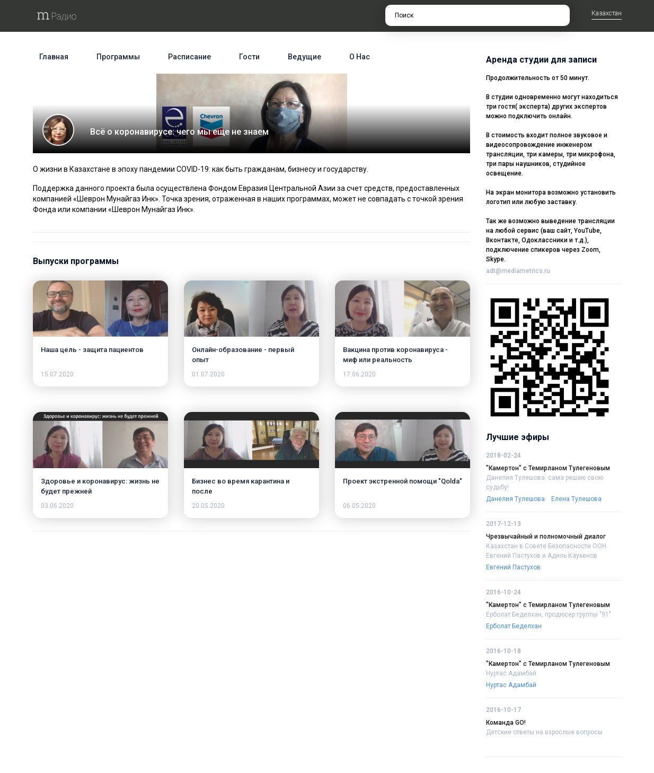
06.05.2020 (359, 506)
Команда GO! (506, 722)
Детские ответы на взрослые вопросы (544, 732)
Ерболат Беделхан (514, 626)
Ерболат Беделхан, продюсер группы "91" (548, 614)
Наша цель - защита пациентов (92, 350)
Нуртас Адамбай (511, 673)
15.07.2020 (57, 374)
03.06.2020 (57, 506)
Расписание (189, 56)
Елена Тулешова (576, 499)
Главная (53, 56)
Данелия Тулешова (515, 499)
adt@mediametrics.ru (518, 271)
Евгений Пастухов (513, 567)
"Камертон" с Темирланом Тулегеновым (548, 468)
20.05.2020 (208, 506)
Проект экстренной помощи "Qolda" (402, 481)
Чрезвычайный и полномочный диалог (546, 536)
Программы (118, 56)
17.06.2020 (359, 374)
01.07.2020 (208, 374)
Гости (249, 56)
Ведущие (304, 56)
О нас (359, 56)
